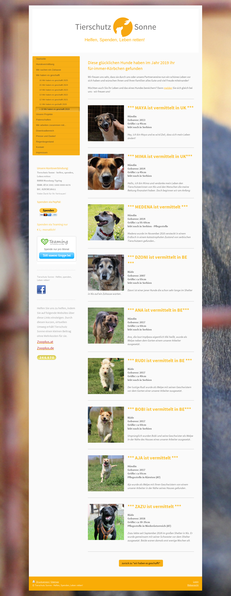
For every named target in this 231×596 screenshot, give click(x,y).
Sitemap (55, 581)
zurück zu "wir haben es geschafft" (141, 563)
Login (196, 581)
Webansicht (193, 585)
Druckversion (41, 581)
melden (168, 88)
